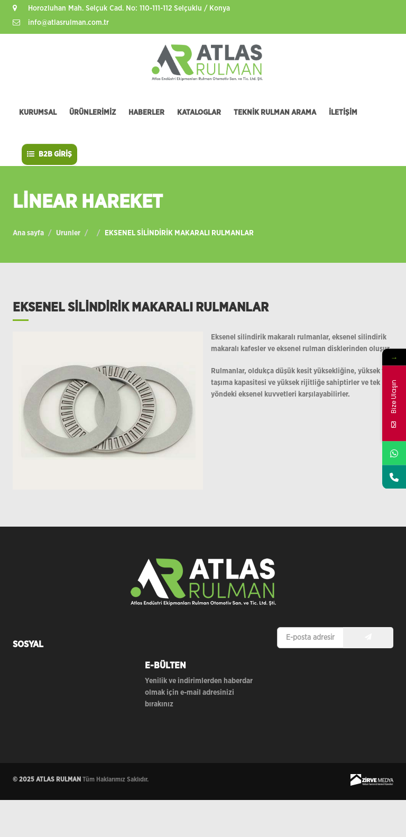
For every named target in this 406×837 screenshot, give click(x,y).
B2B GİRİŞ (49, 154)
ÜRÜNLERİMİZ (92, 112)
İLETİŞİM (343, 112)
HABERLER (146, 112)
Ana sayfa (28, 233)
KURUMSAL (38, 112)
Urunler (68, 233)
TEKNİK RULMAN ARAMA (275, 112)
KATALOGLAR (199, 112)
